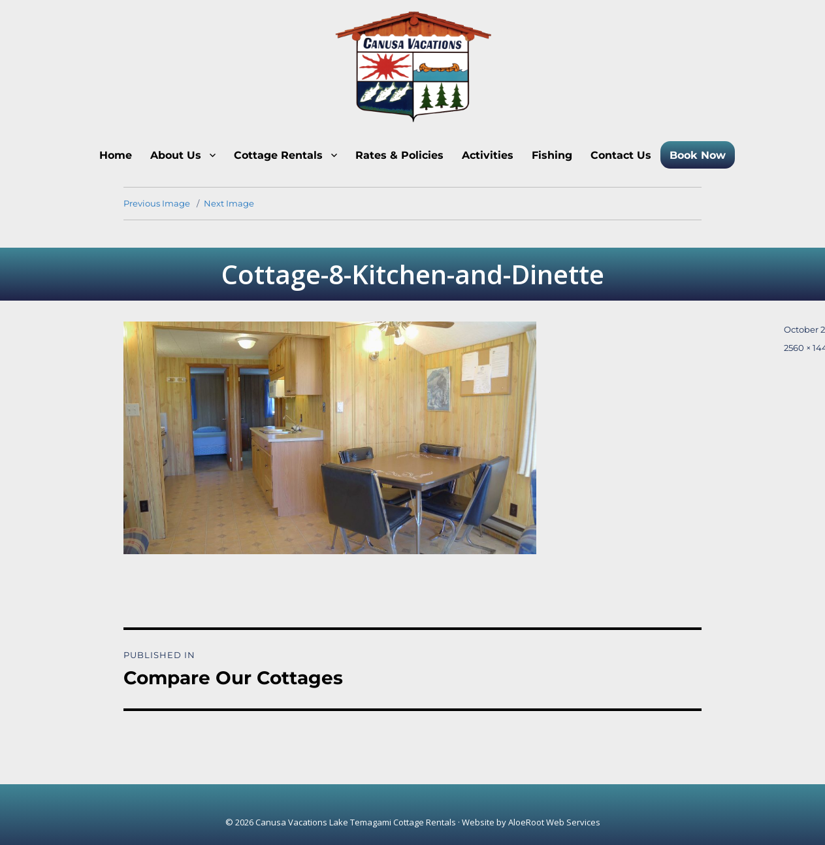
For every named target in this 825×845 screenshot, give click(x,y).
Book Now (698, 155)
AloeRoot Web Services (554, 822)
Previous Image (156, 203)
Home (115, 155)
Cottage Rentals (278, 155)
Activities (487, 155)
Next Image (229, 203)
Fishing (552, 155)
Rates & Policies (399, 155)
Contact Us (620, 155)
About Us (175, 155)
